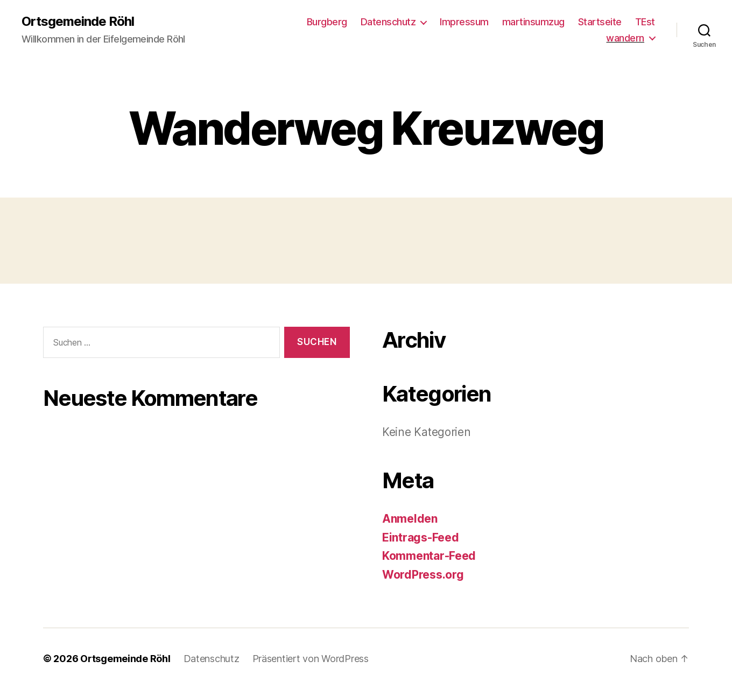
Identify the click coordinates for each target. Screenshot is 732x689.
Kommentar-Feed (429, 556)
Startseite (600, 21)
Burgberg (327, 21)
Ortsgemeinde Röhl (78, 21)
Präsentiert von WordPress (310, 658)
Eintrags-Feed (420, 537)
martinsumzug (533, 21)
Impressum (464, 21)
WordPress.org (423, 574)
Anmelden (410, 518)
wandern (625, 38)
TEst (645, 21)
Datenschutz (388, 21)
